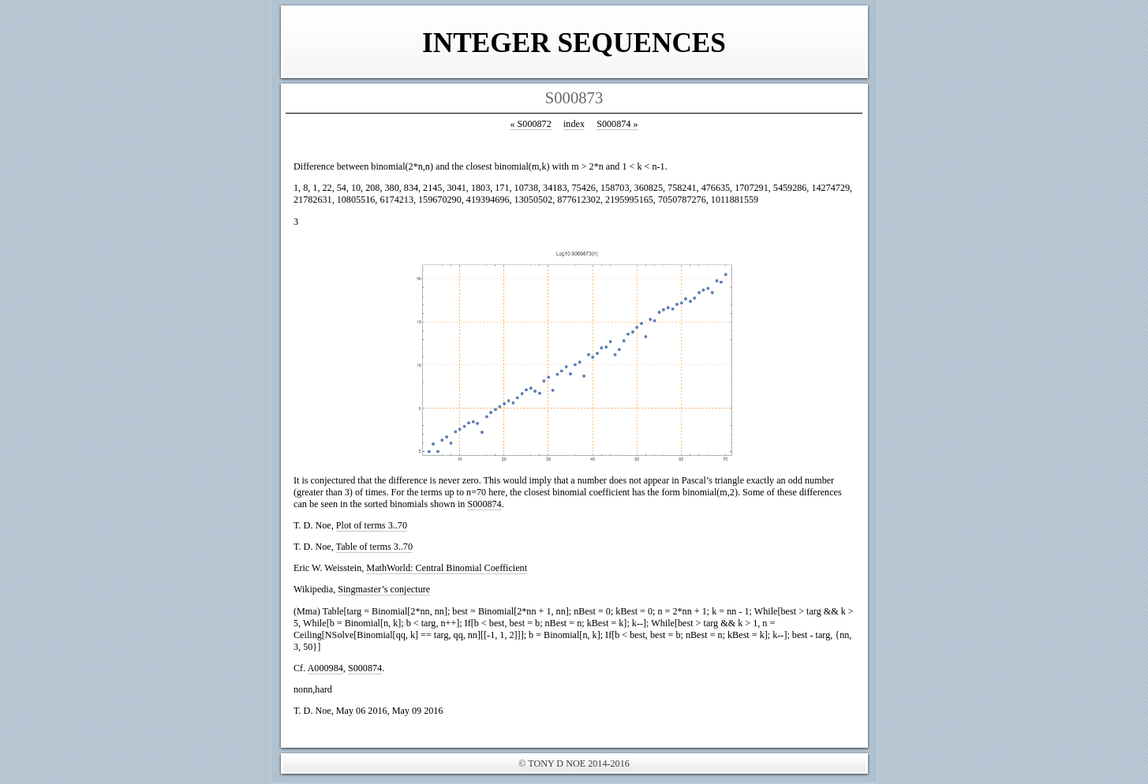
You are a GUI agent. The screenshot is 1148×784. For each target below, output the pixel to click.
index (574, 123)
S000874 (617, 123)
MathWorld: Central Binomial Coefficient (446, 567)
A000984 (325, 668)
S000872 (530, 123)
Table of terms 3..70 (374, 546)
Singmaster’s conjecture (384, 589)
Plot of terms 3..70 (371, 525)
